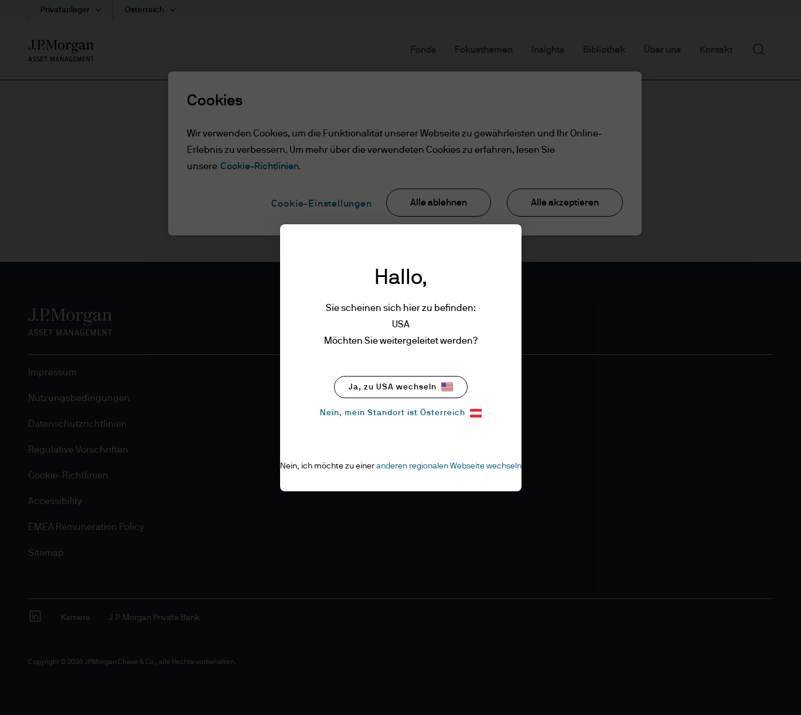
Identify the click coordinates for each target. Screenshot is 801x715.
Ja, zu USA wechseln (401, 386)
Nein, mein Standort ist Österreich (401, 413)
